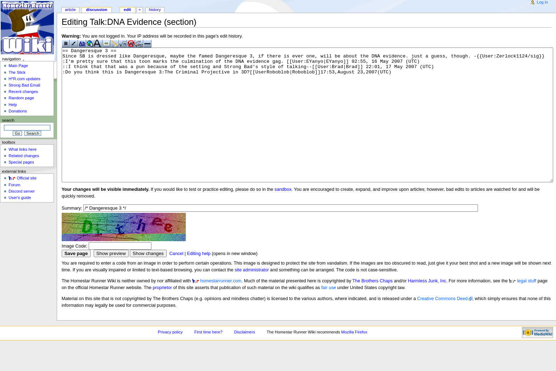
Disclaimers (244, 358)
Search (8, 120)
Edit (127, 9)
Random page (21, 98)
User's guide (20, 197)
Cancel (176, 280)
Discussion (96, 9)
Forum (14, 185)
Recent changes (23, 91)
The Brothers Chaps (372, 307)
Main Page (18, 65)
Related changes (24, 156)
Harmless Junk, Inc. (427, 307)
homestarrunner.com (220, 307)
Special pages (21, 162)
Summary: (72, 234)
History (155, 9)
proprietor (162, 314)
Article (70, 9)
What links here (23, 149)
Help (13, 105)
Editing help (198, 280)
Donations (18, 111)
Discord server (22, 191)
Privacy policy (170, 358)
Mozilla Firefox (354, 358)
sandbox (282, 216)
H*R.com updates (24, 79)
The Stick (17, 72)
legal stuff (526, 307)
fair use (328, 314)
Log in (542, 2)
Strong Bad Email (24, 85)
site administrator (252, 296)
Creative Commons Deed (442, 325)
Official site (27, 178)
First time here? (208, 358)
